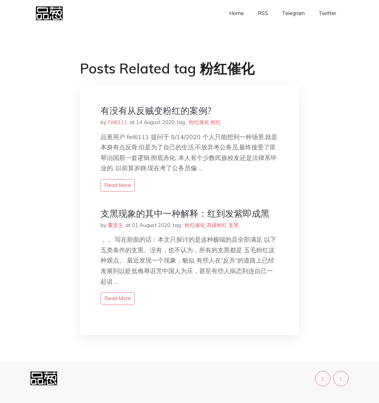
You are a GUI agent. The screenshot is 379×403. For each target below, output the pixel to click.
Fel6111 (117, 122)
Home (236, 13)
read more (117, 185)
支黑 (233, 225)
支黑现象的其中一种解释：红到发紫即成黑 (185, 213)
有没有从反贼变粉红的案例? (156, 110)
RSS (263, 13)
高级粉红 (217, 225)
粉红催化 (199, 122)
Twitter (327, 13)
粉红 (216, 122)
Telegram (293, 13)
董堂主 (115, 225)
